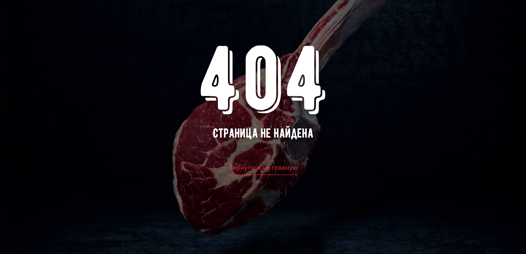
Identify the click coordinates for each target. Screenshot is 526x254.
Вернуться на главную (263, 167)
